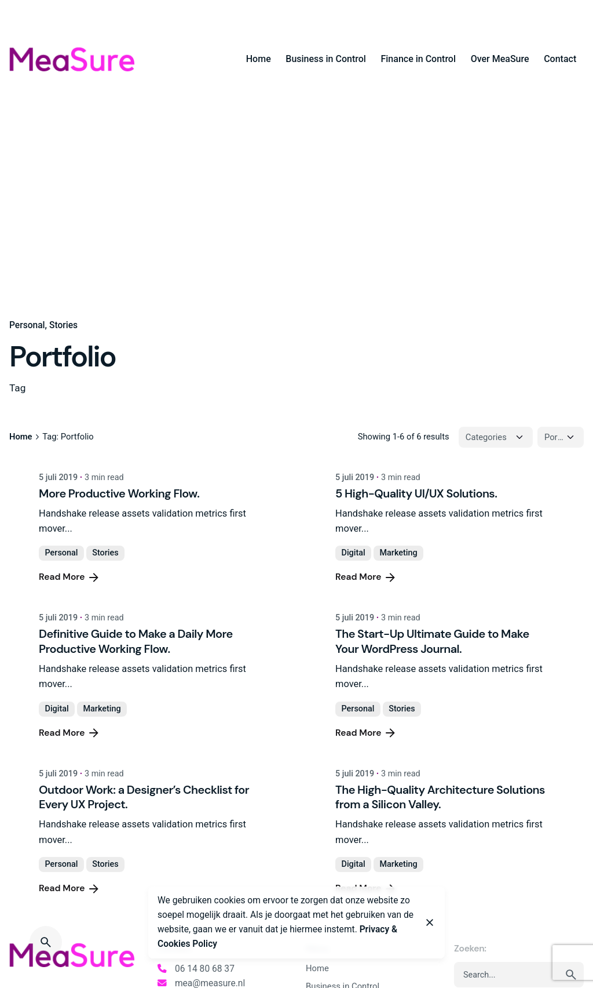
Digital (353, 553)
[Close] (429, 922)
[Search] (46, 942)
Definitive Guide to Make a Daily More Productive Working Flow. (136, 641)
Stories (63, 325)
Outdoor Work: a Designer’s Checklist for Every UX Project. (144, 797)
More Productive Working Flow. (119, 493)
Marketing (398, 553)
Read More (70, 577)
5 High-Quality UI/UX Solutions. (416, 493)
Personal (27, 325)
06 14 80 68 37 (205, 969)
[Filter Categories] (496, 437)
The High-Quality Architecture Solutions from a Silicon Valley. (440, 797)
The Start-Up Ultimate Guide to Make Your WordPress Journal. (432, 641)
